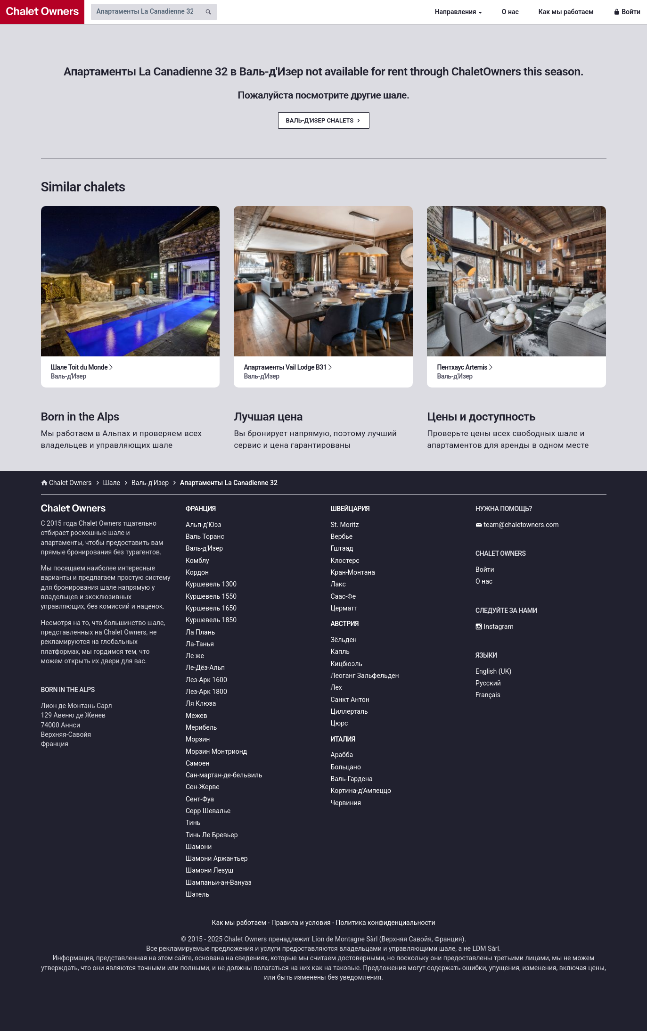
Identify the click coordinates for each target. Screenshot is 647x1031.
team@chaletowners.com (517, 524)
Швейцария (350, 508)
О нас (510, 12)
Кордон (197, 572)
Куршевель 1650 (211, 608)
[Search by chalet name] (145, 12)
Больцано (346, 767)
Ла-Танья (200, 644)
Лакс (338, 584)
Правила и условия (301, 922)
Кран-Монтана (353, 572)
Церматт (344, 608)
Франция (201, 508)
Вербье (342, 536)
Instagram (494, 626)
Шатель (197, 894)
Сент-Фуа (200, 799)
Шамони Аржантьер (217, 858)
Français (487, 695)
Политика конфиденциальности (385, 922)
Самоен (198, 763)
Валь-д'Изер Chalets (323, 120)
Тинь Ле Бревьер (212, 835)
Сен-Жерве (203, 787)
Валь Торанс (205, 536)
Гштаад (342, 548)
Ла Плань (200, 632)
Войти (627, 12)
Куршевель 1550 (211, 596)
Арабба (342, 755)
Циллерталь (349, 711)
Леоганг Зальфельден (365, 675)
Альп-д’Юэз (203, 524)
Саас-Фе (343, 596)
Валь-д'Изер (204, 548)
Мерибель (201, 727)
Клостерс (345, 560)
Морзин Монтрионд (216, 751)
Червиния (346, 803)
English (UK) (493, 671)
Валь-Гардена (352, 779)
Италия (343, 739)
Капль (340, 651)
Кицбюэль (346, 664)
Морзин (198, 739)
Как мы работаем (566, 12)
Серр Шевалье (208, 811)
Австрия (345, 623)
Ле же (195, 656)
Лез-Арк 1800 (206, 691)
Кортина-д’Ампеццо (361, 790)
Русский (488, 683)
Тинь (193, 822)
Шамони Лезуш (209, 870)
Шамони (199, 846)
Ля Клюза (201, 703)
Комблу (197, 560)
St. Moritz (345, 524)
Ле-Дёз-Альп (205, 667)
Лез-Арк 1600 (206, 680)
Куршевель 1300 (211, 584)
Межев (196, 715)
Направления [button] (455, 12)
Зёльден (344, 639)
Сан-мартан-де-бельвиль (224, 775)
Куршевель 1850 (211, 620)
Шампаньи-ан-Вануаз (219, 882)
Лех (336, 687)
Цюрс (339, 723)
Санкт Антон (350, 699)
